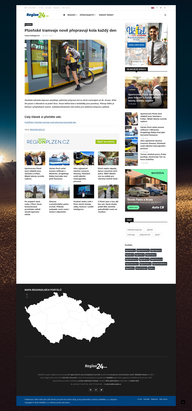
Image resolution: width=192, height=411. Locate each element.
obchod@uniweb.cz (113, 384)
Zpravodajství (88, 15)
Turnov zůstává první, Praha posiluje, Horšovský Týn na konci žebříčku (153, 156)
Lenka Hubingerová (32, 36)
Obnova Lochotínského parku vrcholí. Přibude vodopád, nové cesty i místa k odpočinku (59, 206)
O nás (41, 8)
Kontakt (48, 8)
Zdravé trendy (106, 15)
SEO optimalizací (112, 381)
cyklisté (150, 229)
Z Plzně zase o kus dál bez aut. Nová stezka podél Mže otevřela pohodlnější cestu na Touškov (108, 206)
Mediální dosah (141, 374)
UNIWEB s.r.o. (111, 377)
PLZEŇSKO (28, 24)
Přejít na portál (105, 142)
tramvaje (131, 234)
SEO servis (66, 8)
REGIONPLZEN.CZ (37, 129)
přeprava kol (145, 234)
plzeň (157, 234)
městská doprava (134, 229)
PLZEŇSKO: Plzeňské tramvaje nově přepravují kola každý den (50, 122)
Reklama (56, 8)
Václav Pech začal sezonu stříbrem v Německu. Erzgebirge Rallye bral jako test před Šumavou (59, 173)
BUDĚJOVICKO (129, 154)
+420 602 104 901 (79, 384)
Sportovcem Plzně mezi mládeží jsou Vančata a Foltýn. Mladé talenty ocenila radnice (34, 173)
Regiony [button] (72, 15)
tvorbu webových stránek (88, 381)
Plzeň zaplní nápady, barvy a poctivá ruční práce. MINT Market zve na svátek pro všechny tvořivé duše (108, 173)
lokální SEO (134, 381)
